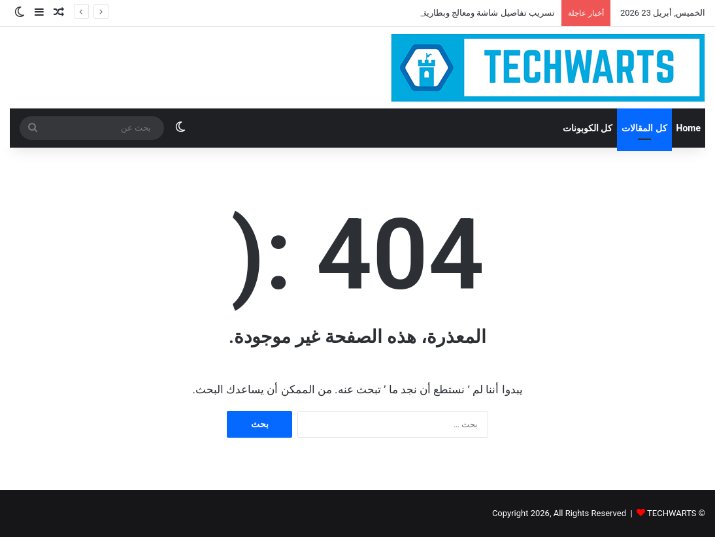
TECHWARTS (672, 513)
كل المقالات (644, 128)
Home (688, 128)
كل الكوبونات (587, 128)
